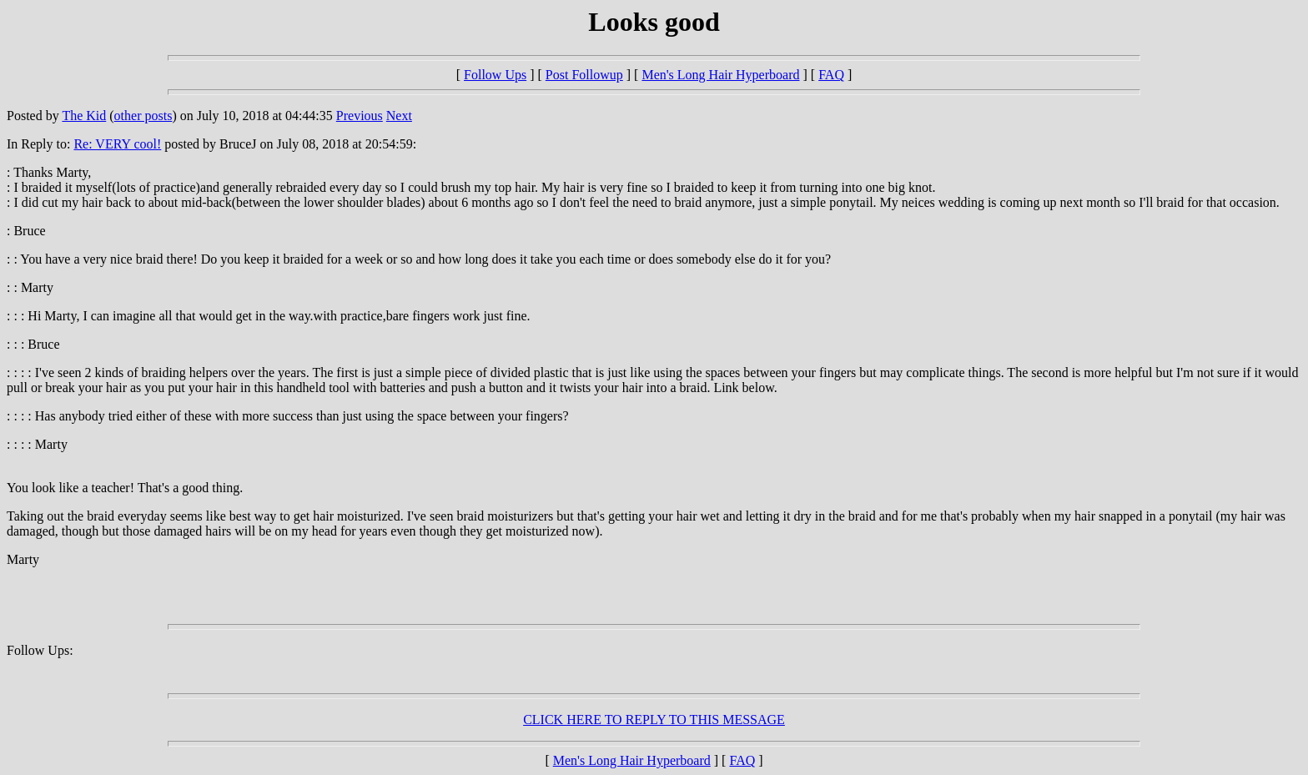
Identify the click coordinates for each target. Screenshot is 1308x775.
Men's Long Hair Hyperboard (720, 75)
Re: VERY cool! (117, 144)
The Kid (84, 115)
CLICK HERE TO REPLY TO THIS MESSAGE (654, 719)
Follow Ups (495, 75)
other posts (143, 115)
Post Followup (584, 75)
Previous (359, 115)
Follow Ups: (40, 650)
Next (399, 115)
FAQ (831, 75)
